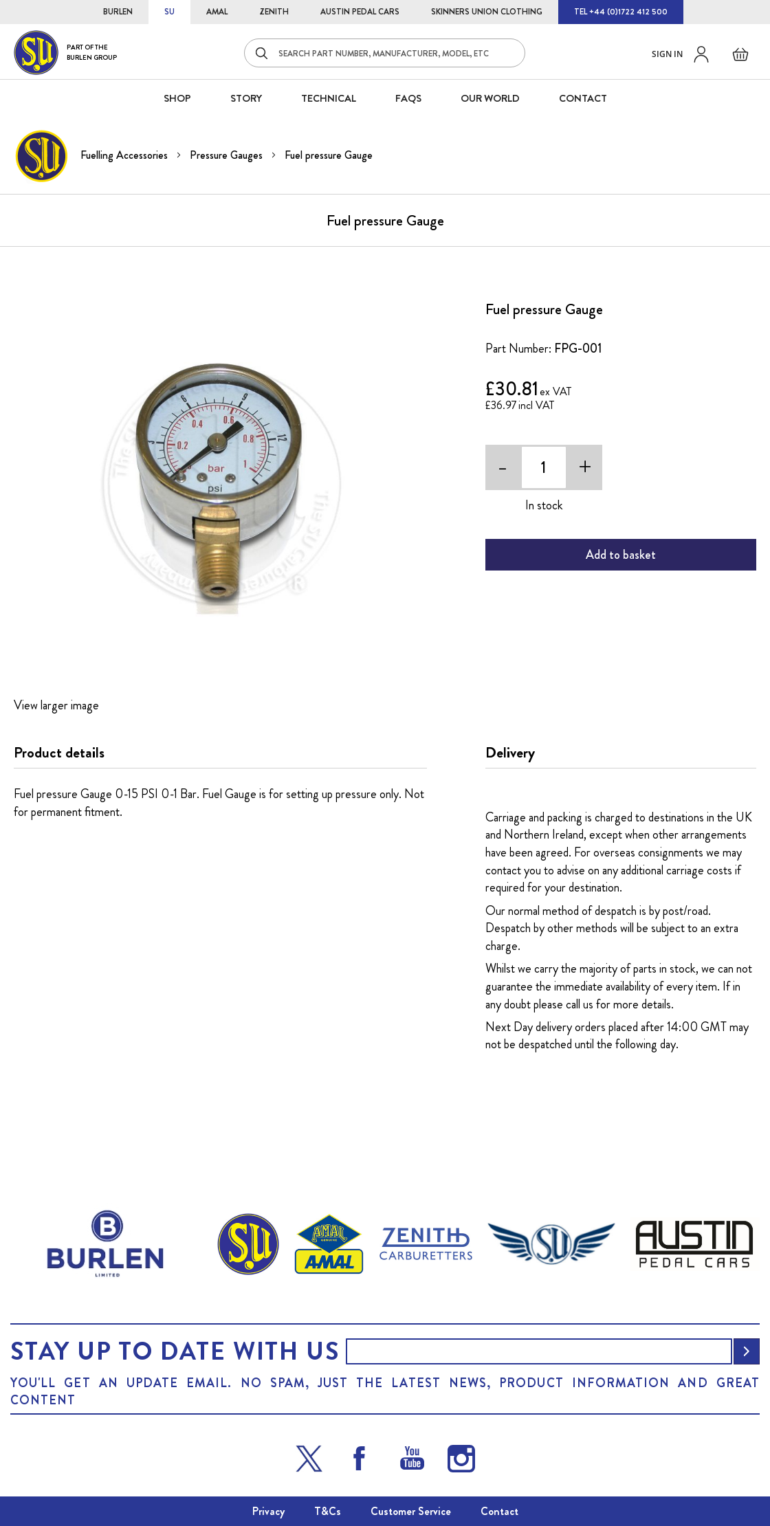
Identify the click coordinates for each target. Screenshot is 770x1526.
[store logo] (65, 52)
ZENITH (274, 11)
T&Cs (327, 1511)
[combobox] (384, 52)
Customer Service (411, 1511)
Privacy (268, 1511)
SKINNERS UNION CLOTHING (486, 11)
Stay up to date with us (174, 1351)
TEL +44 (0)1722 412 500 (621, 11)
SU (169, 11)
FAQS (408, 98)
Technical (328, 98)
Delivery (510, 752)
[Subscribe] (747, 1351)
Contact (499, 1511)
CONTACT (583, 98)
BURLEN (118, 11)
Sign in (667, 54)
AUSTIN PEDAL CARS (359, 11)
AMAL (217, 11)
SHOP (177, 98)
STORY (246, 98)
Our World (490, 98)
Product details (59, 752)
